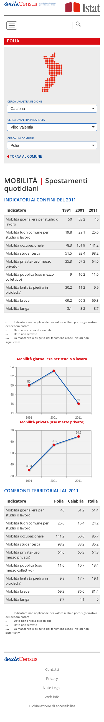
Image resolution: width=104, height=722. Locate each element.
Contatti (52, 669)
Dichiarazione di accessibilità (52, 705)
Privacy (52, 678)
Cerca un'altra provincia (26, 120)
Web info (52, 696)
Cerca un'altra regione (24, 101)
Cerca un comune (20, 138)
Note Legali (52, 687)
